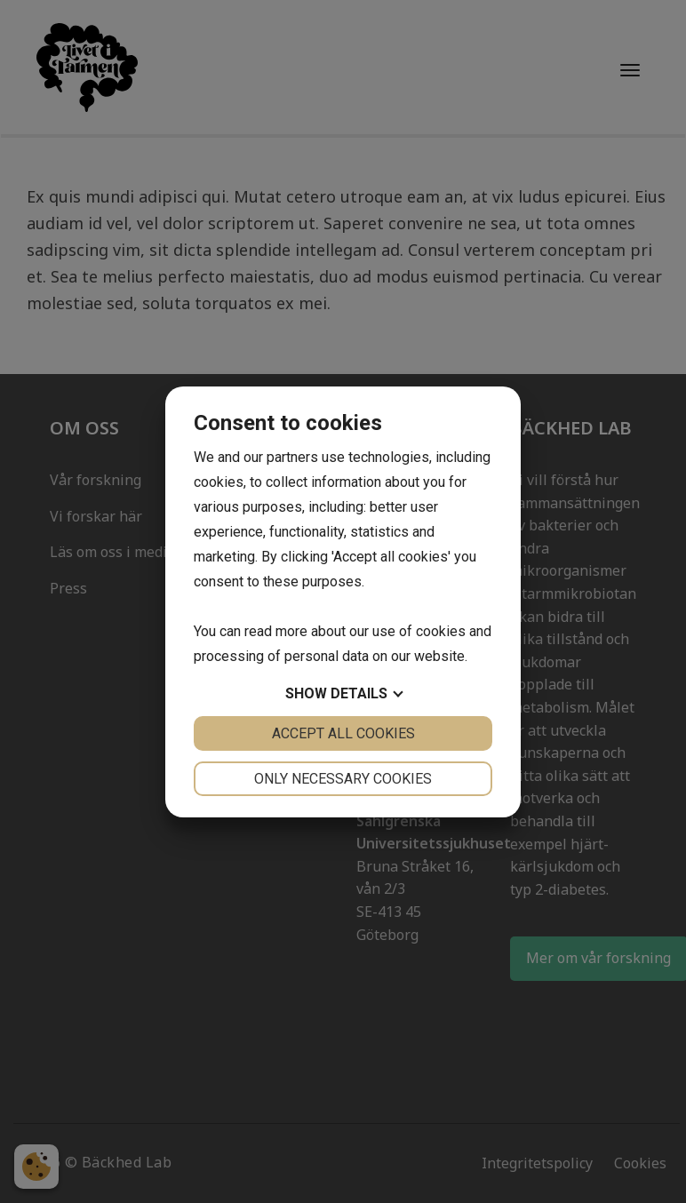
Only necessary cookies (343, 778)
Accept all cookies (343, 733)
